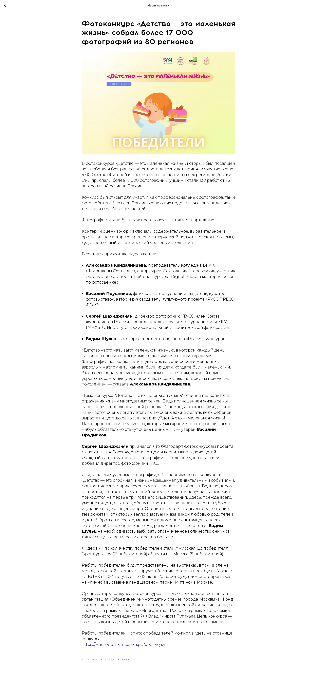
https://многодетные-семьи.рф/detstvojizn (124, 644)
